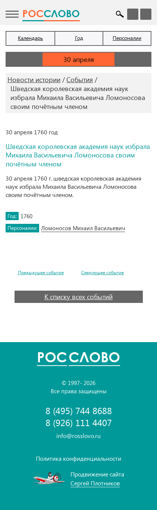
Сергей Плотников (95, 483)
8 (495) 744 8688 (78, 410)
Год (79, 37)
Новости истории (33, 79)
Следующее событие (102, 272)
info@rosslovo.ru (78, 435)
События (79, 79)
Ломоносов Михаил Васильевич (83, 228)
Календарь (30, 37)
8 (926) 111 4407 (78, 422)
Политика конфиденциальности (78, 458)
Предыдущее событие (41, 272)
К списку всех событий (78, 296)
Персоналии (127, 37)
